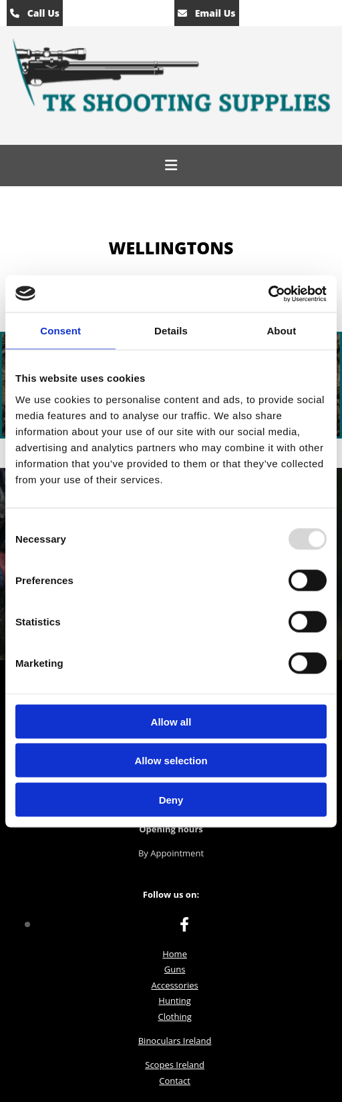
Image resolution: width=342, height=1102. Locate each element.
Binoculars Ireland (175, 1041)
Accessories (174, 985)
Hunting (174, 1001)
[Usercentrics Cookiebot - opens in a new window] (268, 293)
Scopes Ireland (174, 1065)
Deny (171, 799)
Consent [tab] (60, 330)
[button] (171, 165)
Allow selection (170, 760)
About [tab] (281, 330)
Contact (174, 1081)
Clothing (174, 1017)
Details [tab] (171, 330)
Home (174, 954)
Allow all (171, 721)
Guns (175, 969)
